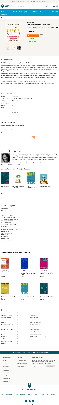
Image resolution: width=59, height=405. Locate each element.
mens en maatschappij (9, 341)
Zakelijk (19, 357)
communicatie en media (9, 320)
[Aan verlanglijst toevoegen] (41, 35)
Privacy (35, 394)
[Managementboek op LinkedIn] (26, 401)
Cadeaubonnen (21, 366)
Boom (13, 105)
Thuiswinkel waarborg (7, 394)
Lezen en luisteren (7, 373)
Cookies (42, 394)
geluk (13, 98)
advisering (9, 313)
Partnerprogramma (7, 381)
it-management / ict (9, 331)
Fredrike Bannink (31, 22)
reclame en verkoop (38, 329)
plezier (25, 98)
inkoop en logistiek (9, 327)
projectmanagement (38, 324)
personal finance (38, 317)
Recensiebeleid (6, 378)
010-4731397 (55, 11)
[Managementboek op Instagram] (33, 401)
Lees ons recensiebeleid (6, 132)
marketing (9, 338)
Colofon (30, 394)
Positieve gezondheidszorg (27, 296)
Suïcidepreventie (5, 272)
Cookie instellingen (51, 394)
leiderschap (9, 336)
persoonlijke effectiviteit (38, 322)
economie (9, 322)
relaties (21, 98)
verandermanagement (38, 334)
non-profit (9, 343)
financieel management (9, 324)
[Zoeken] (31, 6)
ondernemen (38, 313)
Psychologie (11, 17)
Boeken (5, 17)
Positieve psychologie (45, 186)
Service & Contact (26, 396)
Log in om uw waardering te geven (8, 139)
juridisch (9, 334)
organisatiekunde (38, 315)
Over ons (5, 360)
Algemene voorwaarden (20, 394)
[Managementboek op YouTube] (30, 401)
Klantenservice (7, 357)
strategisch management (38, 331)
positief (17, 98)
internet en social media (9, 329)
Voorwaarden (6, 366)
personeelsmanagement (38, 320)
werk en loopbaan (38, 336)
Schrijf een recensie (7, 130)
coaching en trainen (9, 317)
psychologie (38, 327)
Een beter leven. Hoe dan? (21, 17)
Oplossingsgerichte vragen (7, 186)
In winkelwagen (33, 35)
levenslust (30, 98)
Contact (4, 363)
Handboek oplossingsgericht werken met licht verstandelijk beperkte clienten (29, 273)
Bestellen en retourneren (6, 369)
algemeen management (9, 315)
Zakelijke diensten (21, 360)
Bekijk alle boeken (5, 193)
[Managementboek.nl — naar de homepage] (7, 7)
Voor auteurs (6, 375)
